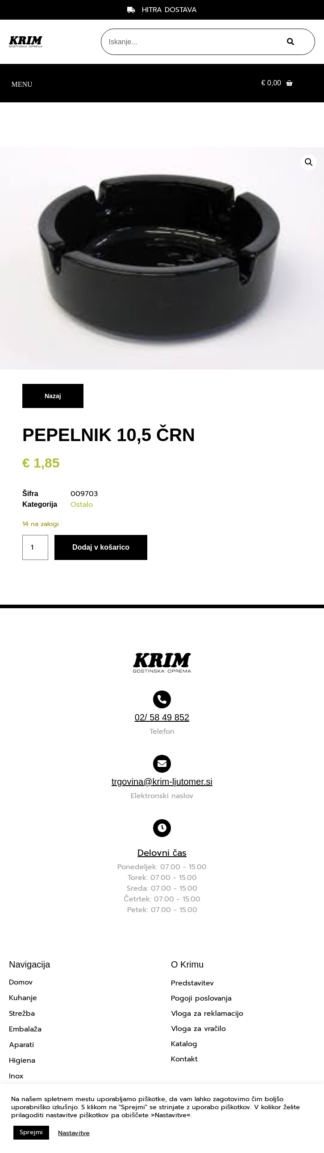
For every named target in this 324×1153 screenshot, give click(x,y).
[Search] (290, 42)
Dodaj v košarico (100, 547)
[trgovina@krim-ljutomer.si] (162, 764)
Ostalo (82, 504)
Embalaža (25, 1029)
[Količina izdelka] (35, 547)
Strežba (22, 1013)
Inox (16, 1076)
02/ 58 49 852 (162, 717)
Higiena (22, 1060)
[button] (22, 83)
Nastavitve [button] (74, 1133)
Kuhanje (23, 997)
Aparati (21, 1044)
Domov (21, 982)
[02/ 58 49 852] (162, 699)
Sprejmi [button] (31, 1132)
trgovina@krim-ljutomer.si (162, 782)
